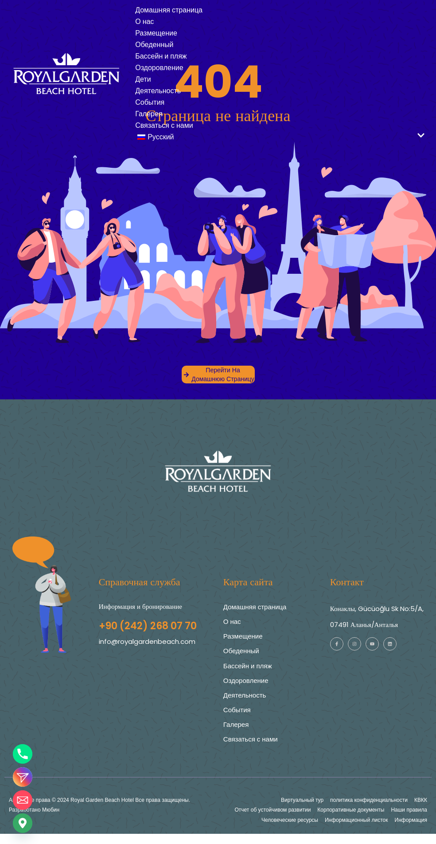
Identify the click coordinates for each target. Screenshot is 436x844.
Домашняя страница (168, 10)
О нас (144, 21)
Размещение (156, 33)
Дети (143, 79)
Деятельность (158, 91)
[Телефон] (22, 754)
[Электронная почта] (22, 800)
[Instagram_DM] (22, 777)
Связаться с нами (164, 125)
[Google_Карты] (22, 823)
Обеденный (154, 44)
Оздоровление (159, 68)
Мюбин (50, 810)
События (149, 102)
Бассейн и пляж (161, 56)
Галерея (148, 114)
